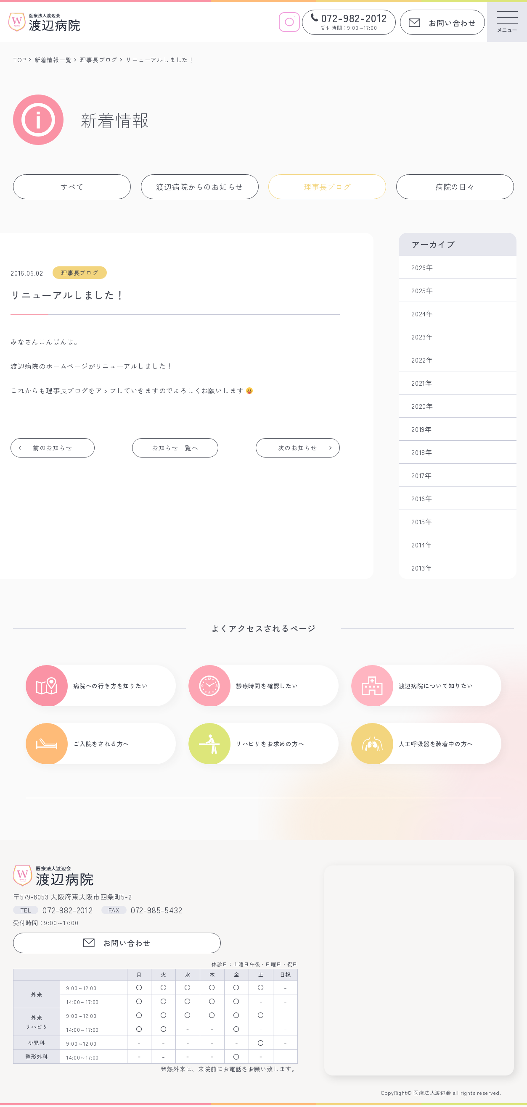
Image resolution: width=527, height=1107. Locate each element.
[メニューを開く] (507, 22)
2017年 (421, 475)
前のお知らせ (53, 448)
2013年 (421, 568)
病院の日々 (455, 186)
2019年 (421, 429)
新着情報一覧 (53, 59)
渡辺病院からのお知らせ (199, 186)
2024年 (422, 313)
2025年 (422, 290)
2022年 (422, 360)
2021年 (421, 383)
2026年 (422, 267)
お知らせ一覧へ (175, 448)
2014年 (421, 544)
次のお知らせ (297, 448)
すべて (72, 186)
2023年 (422, 336)
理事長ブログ (99, 59)
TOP (19, 59)
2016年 (421, 498)
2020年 (422, 406)
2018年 (421, 452)
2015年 (421, 521)
